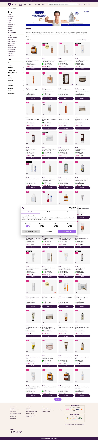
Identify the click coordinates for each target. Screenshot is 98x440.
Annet (10, 14)
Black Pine (11, 39)
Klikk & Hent (12, 415)
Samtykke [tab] (30, 211)
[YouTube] (21, 432)
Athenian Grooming (13, 37)
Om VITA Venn (45, 408)
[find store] (79, 4)
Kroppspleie (11, 24)
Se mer (27, 36)
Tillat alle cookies (67, 231)
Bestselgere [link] (37, 4)
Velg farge (66, 68)
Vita (8, 8)
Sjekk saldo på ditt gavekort (15, 413)
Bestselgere (10, 16)
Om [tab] (67, 211)
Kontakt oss (12, 408)
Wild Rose (11, 55)
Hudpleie (10, 20)
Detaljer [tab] (49, 211)
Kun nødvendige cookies (31, 231)
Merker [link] (44, 4)
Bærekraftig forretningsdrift (31, 411)
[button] (75, 4)
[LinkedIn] (17, 432)
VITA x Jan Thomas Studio (31, 415)
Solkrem (10, 30)
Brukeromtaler (13, 418)
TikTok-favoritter (12, 32)
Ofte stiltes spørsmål (14, 409)
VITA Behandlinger (29, 416)
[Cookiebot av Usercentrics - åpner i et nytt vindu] (70, 208)
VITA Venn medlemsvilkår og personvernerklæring (52, 409)
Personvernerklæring (46, 411)
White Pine (11, 53)
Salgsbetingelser (13, 416)
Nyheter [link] (30, 4)
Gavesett (10, 18)
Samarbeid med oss (30, 413)
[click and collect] (86, 4)
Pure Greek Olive (12, 47)
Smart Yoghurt (12, 51)
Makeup (10, 26)
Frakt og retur (13, 411)
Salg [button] (25, 4)
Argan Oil (11, 35)
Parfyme (10, 28)
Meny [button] (20, 4)
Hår (9, 22)
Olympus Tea (11, 45)
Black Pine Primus (13, 41)
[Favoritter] (84, 4)
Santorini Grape (12, 49)
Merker (11, 8)
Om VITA (28, 408)
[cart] (89, 4)
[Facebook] (11, 432)
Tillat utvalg (49, 231)
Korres (14, 8)
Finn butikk (28, 409)
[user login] (82, 4)
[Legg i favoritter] (27, 55)
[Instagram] (14, 432)
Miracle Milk (11, 43)
